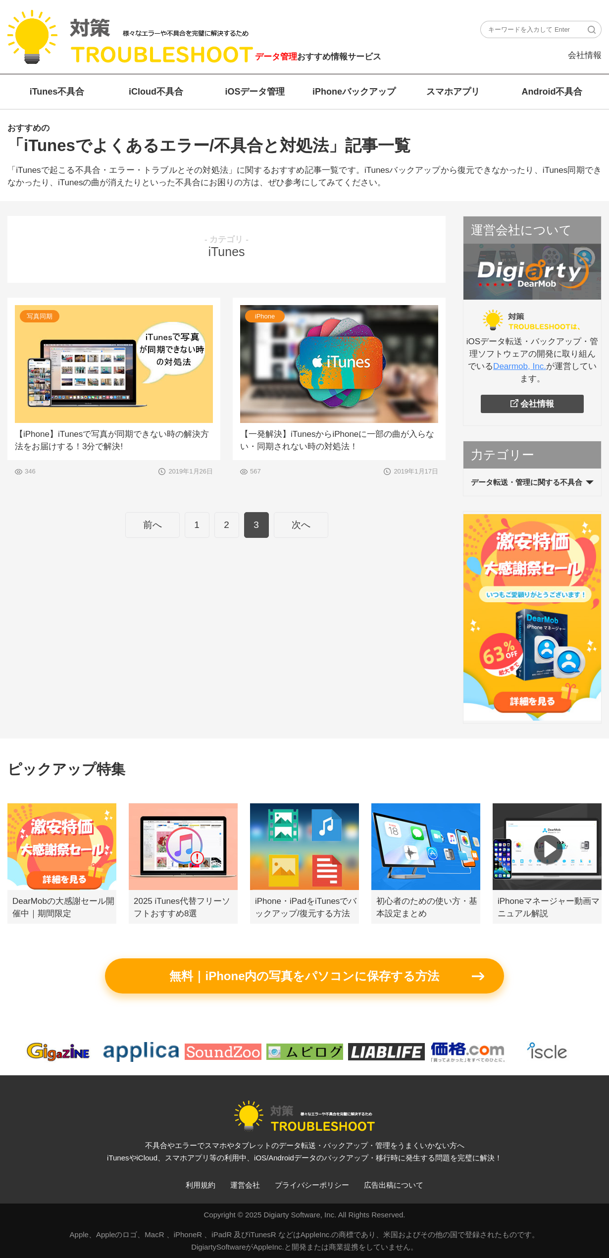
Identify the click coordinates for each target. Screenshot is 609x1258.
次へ (301, 525)
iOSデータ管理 (255, 92)
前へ (152, 525)
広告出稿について (393, 1185)
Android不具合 (552, 92)
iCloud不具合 (156, 92)
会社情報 (585, 55)
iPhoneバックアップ (354, 92)
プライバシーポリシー (312, 1185)
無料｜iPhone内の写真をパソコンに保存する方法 (304, 976)
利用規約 (200, 1185)
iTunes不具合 (57, 92)
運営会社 (245, 1185)
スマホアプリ (453, 92)
